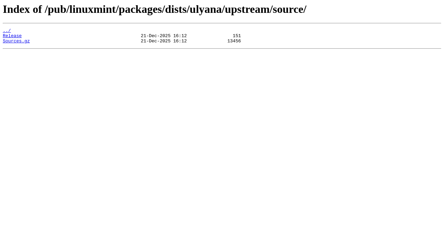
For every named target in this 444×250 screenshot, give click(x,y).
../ (7, 31)
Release (12, 37)
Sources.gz (16, 44)
